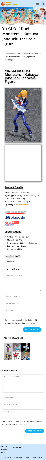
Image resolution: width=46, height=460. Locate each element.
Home (7, 53)
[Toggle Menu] (37, 3)
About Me (4, 447)
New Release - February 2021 (23, 53)
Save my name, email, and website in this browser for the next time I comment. (21, 321)
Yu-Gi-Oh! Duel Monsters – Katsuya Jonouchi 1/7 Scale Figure (21, 76)
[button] (43, 4)
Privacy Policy (4, 451)
